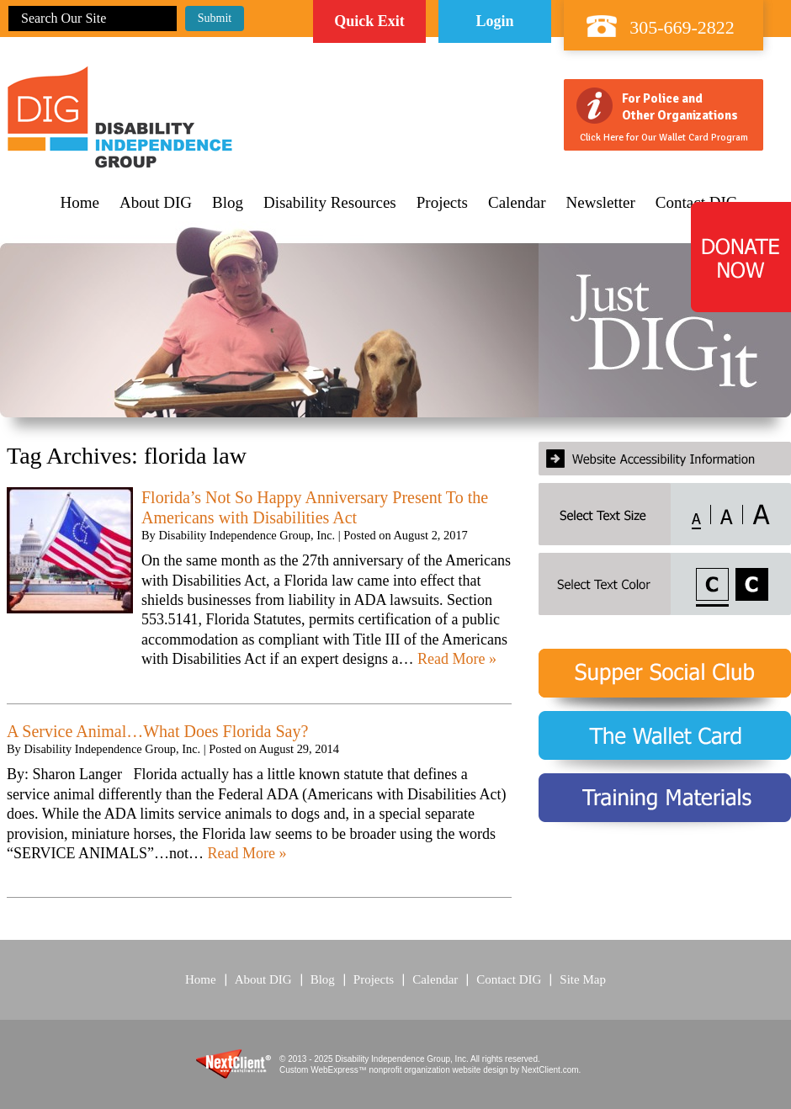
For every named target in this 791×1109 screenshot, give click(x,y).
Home (80, 202)
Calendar (517, 202)
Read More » (456, 658)
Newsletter (600, 202)
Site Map (583, 979)
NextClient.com (550, 1070)
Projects (442, 202)
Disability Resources (329, 202)
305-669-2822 (682, 27)
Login (494, 21)
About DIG (155, 202)
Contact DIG (508, 979)
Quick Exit (369, 21)
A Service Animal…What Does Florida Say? (157, 731)
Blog (227, 202)
